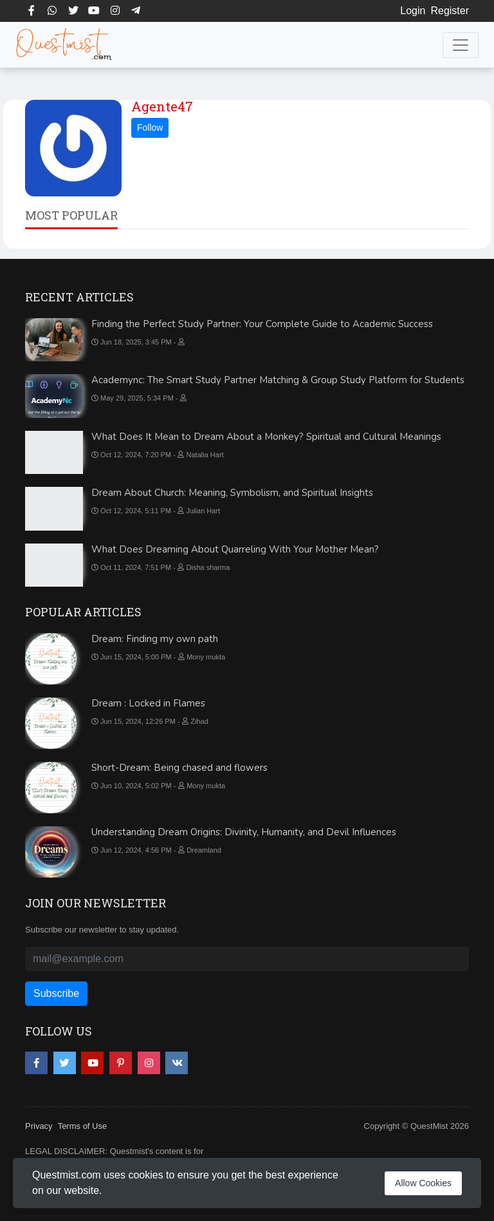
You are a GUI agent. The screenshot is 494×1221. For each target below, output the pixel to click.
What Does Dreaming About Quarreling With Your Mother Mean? (235, 549)
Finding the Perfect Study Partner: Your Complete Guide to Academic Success (262, 323)
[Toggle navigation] (461, 45)
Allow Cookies (423, 1183)
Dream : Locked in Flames (148, 703)
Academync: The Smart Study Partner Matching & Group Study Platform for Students (277, 380)
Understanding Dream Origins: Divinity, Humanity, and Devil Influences (243, 832)
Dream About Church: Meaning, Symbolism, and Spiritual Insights (232, 492)
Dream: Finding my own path (154, 638)
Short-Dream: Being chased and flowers (179, 767)
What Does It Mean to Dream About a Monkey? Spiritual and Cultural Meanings (266, 436)
